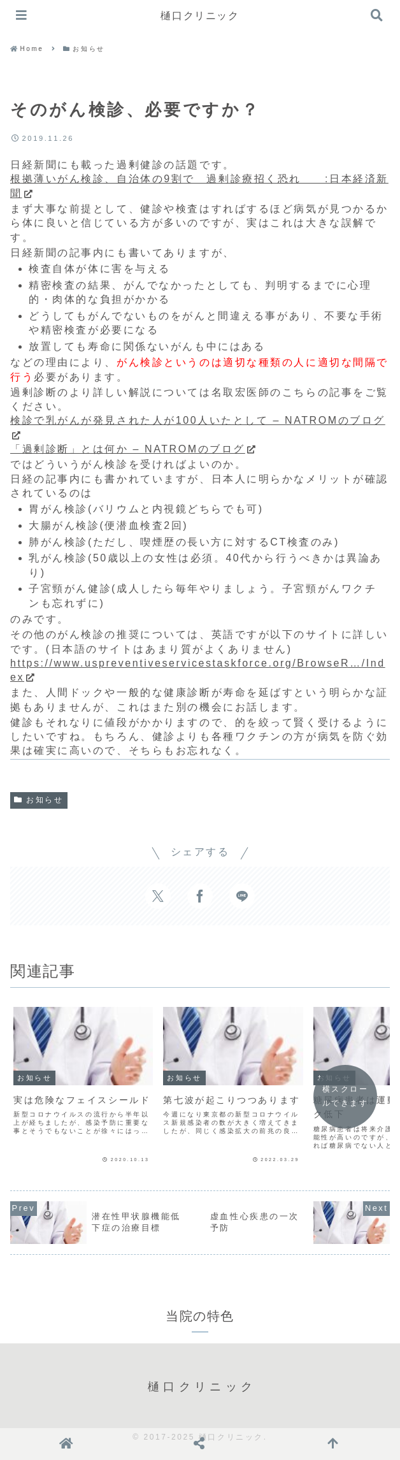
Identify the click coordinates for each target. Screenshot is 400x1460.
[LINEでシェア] (242, 896)
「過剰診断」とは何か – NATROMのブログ (133, 449)
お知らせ (39, 799)
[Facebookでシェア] (200, 896)
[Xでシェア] (158, 896)
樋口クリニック (200, 16)
